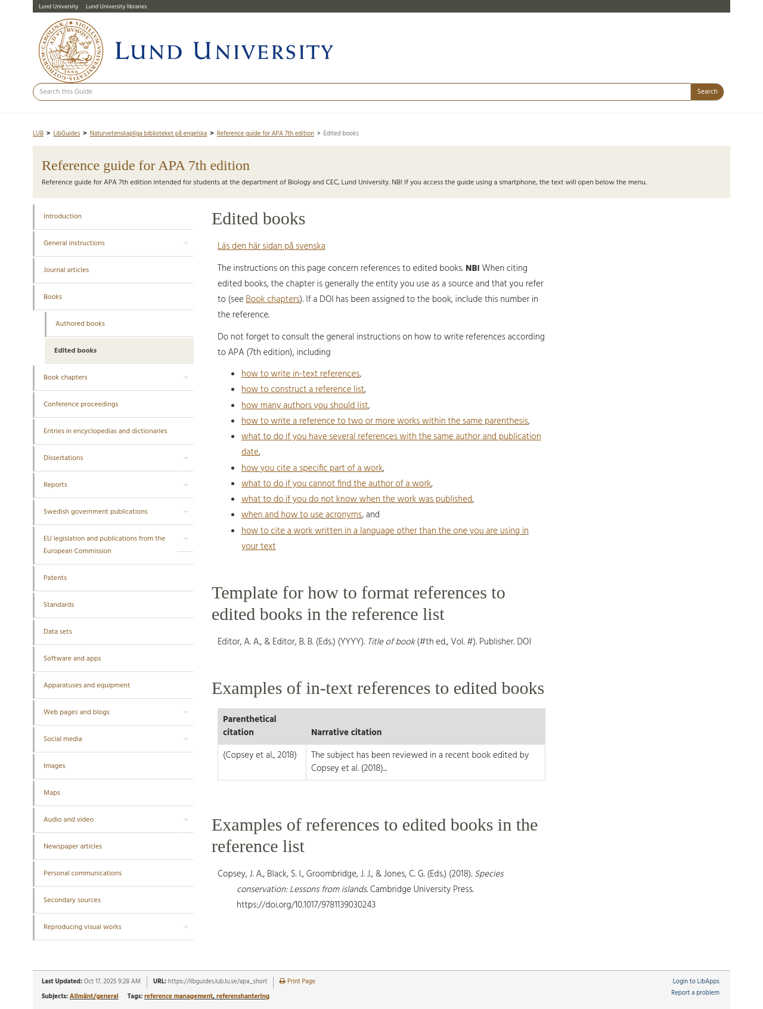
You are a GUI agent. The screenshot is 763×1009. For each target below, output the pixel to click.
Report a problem (695, 993)
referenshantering (242, 996)
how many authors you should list (304, 406)
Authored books (80, 324)
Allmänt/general (94, 996)
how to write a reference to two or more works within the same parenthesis (384, 421)
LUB (38, 134)
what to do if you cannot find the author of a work (336, 484)
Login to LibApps (696, 982)
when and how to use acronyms (301, 515)
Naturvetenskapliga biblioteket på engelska (148, 134)
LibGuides (66, 134)
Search (707, 92)
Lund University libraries (116, 6)
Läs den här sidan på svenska (271, 246)
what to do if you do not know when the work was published (356, 499)
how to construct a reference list (302, 389)
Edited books (75, 351)
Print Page (297, 982)
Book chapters (273, 299)
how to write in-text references (300, 374)
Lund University (58, 6)
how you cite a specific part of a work (312, 468)
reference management (178, 996)
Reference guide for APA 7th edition (265, 134)
